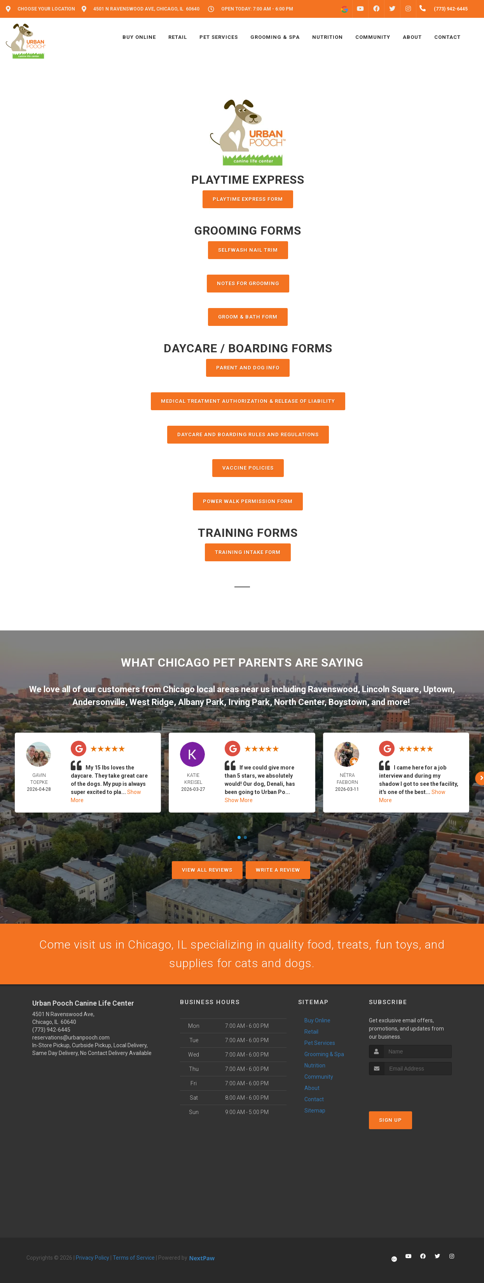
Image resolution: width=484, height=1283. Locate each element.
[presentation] (410, 1089)
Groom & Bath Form (248, 317)
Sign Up (390, 1120)
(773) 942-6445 (51, 1030)
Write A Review (278, 870)
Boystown (347, 702)
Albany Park (201, 702)
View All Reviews (207, 870)
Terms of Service (134, 1258)
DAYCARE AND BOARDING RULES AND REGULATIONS (248, 434)
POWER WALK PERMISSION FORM (248, 501)
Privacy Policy (92, 1258)
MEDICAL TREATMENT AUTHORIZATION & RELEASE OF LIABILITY (248, 401)
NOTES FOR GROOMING (248, 283)
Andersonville (98, 702)
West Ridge (151, 702)
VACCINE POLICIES (248, 468)
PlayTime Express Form (248, 199)
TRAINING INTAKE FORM (248, 552)
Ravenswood (333, 689)
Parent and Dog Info (248, 368)
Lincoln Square (390, 689)
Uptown (438, 689)
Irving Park (249, 702)
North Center (299, 702)
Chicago (179, 689)
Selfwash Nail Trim (248, 250)
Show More (239, 800)
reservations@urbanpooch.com (71, 1037)
